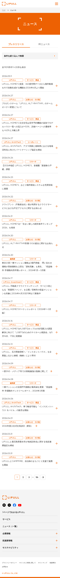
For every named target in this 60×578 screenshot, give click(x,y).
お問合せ (5, 566)
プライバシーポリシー (9, 562)
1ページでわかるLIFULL (13, 512)
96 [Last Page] (37, 477)
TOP (3, 10)
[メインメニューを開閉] (56, 4)
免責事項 (53, 562)
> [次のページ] (42, 477)
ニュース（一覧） (10, 526)
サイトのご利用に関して (27, 562)
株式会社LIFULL (9, 3)
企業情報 (6, 533)
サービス (6, 519)
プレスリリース (16, 44)
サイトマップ (42, 562)
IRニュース (44, 44)
